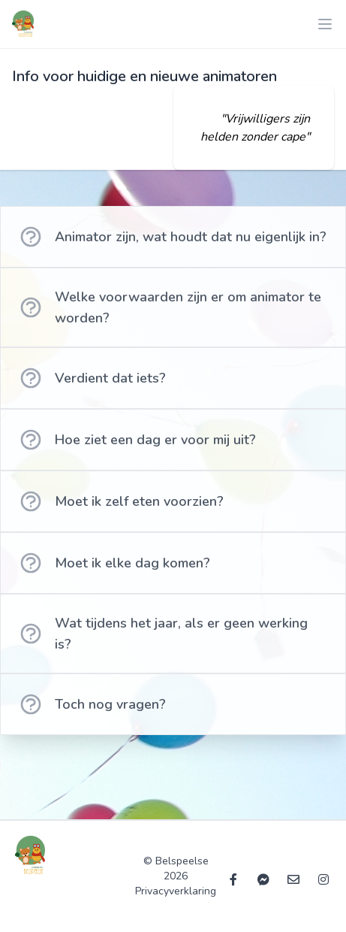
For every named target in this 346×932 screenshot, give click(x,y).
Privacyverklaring (175, 891)
